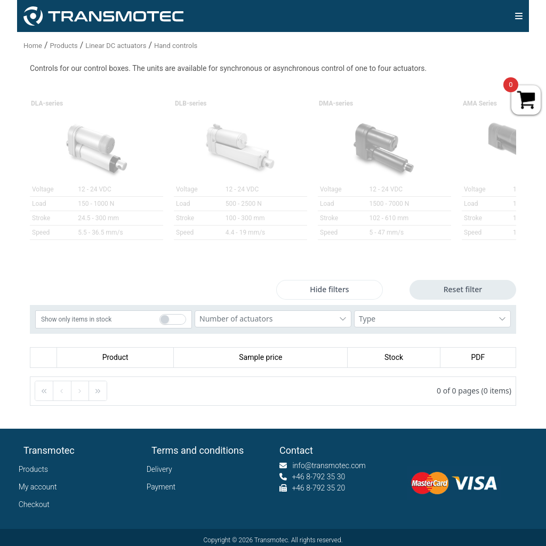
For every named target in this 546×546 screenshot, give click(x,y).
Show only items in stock (76, 319)
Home (32, 46)
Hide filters (329, 289)
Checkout (36, 504)
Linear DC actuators (115, 46)
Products (64, 46)
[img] (519, 16)
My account (40, 487)
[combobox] (273, 318)
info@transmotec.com (328, 465)
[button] (44, 390)
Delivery (161, 469)
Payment (163, 487)
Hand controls (175, 46)
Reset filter (463, 289)
